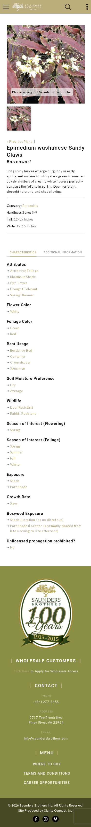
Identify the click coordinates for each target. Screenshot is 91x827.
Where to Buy (54, 764)
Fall (13, 458)
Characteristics (23, 252)
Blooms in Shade (23, 277)
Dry (13, 385)
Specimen (17, 368)
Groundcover (20, 362)
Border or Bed (21, 350)
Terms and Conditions (54, 773)
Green (15, 328)
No (12, 547)
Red (13, 334)
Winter (15, 464)
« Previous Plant (19, 142)
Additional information (63, 252)
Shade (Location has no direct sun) (37, 520)
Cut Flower (18, 283)
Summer (16, 452)
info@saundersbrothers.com (51, 738)
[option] (46, 64)
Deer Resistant (21, 407)
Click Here (25, 671)
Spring (15, 430)
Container (18, 356)
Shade (15, 481)
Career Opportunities (54, 783)
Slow (14, 503)
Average (16, 391)
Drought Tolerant (23, 289)
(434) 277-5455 (51, 702)
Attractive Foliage (24, 271)
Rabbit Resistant (23, 413)
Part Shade (18, 487)
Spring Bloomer (22, 295)
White (14, 311)
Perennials (30, 206)
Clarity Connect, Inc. (59, 810)
